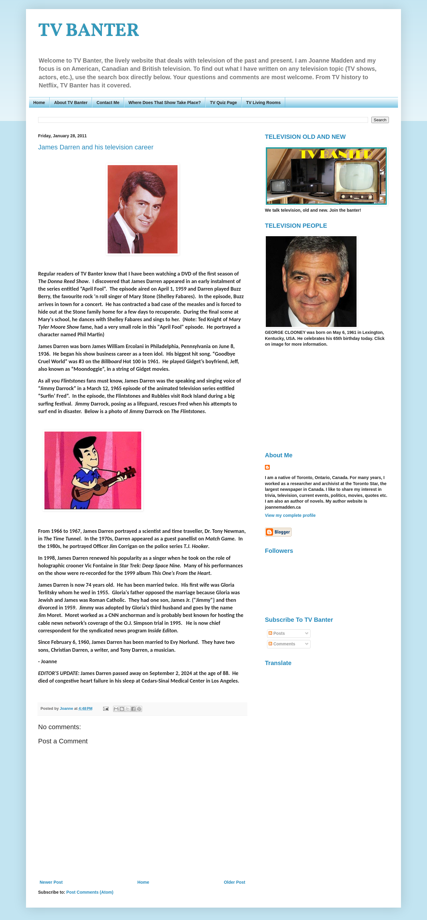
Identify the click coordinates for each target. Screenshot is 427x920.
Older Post (234, 882)
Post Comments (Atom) (89, 892)
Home (39, 102)
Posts (277, 633)
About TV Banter (70, 102)
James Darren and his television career (96, 147)
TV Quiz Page (223, 102)
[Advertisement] (316, 399)
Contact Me (107, 102)
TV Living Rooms (263, 102)
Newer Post (51, 882)
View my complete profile (290, 515)
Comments (282, 643)
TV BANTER (88, 31)
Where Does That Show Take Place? (165, 102)
